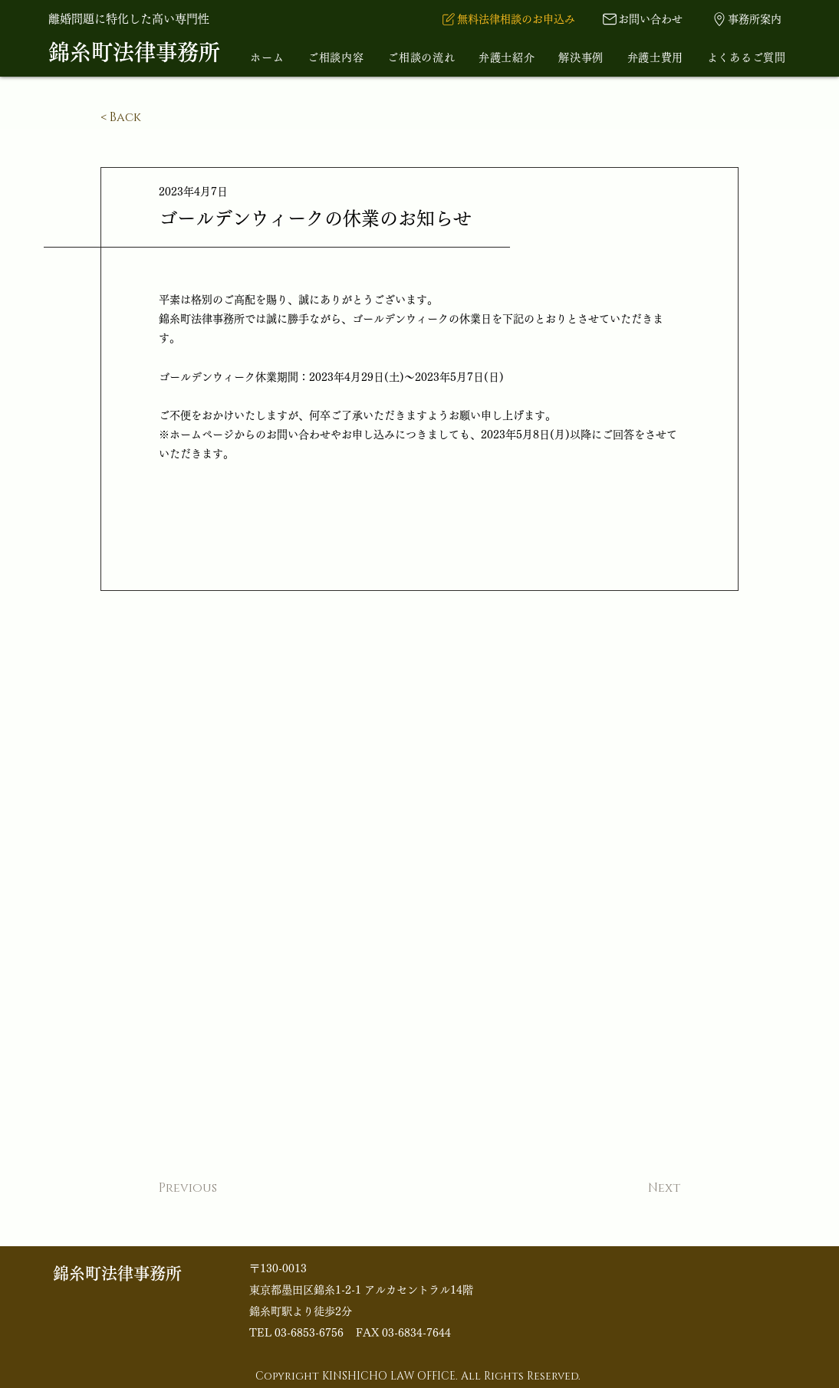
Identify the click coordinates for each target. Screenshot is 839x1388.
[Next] (642, 1188)
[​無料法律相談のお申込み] (507, 19)
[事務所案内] (746, 19)
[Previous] (209, 1188)
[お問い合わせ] (642, 19)
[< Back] (151, 118)
